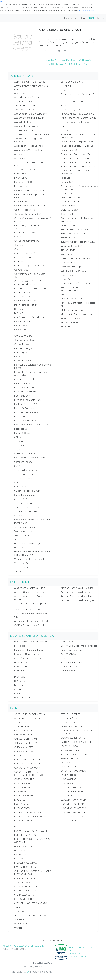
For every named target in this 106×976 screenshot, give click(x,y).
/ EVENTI (84, 63)
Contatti (100, 18)
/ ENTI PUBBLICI (84, 59)
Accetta (4, 1)
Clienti (91, 18)
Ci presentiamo (71, 18)
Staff (83, 18)
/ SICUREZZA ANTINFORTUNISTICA (64, 63)
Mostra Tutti (52, 59)
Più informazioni (86, 10)
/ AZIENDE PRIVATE (68, 59)
